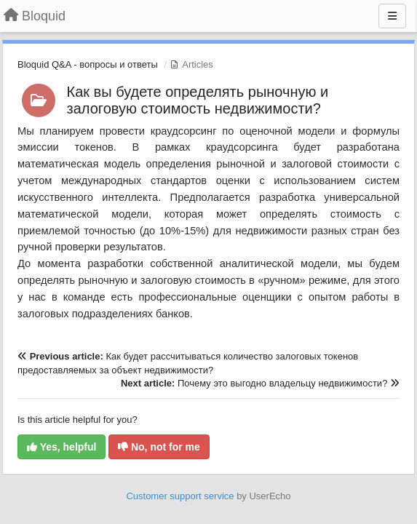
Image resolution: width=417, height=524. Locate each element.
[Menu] (392, 16)
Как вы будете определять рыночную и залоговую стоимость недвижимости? (198, 100)
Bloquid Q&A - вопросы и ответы (87, 64)
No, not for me (159, 447)
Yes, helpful (61, 447)
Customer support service (180, 496)
